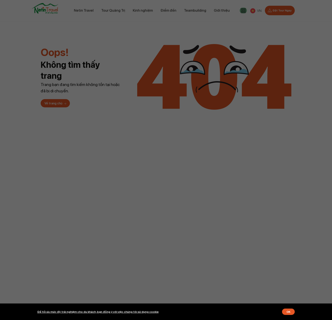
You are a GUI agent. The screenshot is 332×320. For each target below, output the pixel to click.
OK (287, 311)
